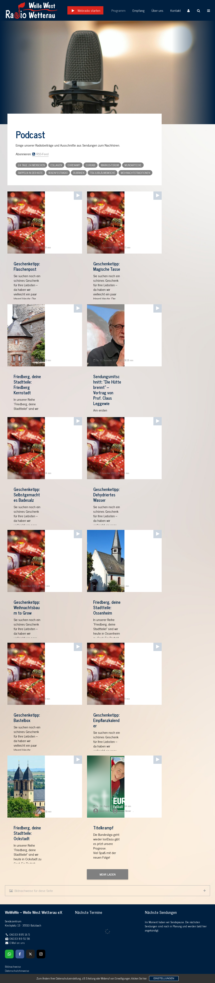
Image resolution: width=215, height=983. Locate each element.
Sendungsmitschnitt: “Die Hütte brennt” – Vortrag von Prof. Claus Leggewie (107, 390)
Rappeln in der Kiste (30, 173)
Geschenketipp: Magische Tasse (106, 266)
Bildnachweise (13, 966)
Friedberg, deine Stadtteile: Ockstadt (27, 833)
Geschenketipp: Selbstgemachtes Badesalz (27, 495)
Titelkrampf (103, 827)
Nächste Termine (88, 912)
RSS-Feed (40, 153)
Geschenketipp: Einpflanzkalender (106, 720)
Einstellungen (163, 978)
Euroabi (90, 165)
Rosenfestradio (58, 173)
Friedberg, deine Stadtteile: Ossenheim (107, 607)
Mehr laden (108, 874)
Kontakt (175, 10)
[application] (78, 194)
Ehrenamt (74, 165)
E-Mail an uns (17, 942)
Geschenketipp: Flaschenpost (27, 266)
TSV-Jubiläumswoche (102, 173)
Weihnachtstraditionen (135, 173)
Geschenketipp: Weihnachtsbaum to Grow (27, 607)
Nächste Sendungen (161, 912)
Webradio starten (89, 10)
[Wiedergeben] (77, 194)
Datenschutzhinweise (17, 970)
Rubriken (78, 173)
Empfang (139, 10)
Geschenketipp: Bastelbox (27, 717)
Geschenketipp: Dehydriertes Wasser (106, 495)
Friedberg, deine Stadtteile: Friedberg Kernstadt (27, 384)
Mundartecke (132, 165)
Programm (118, 10)
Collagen (56, 165)
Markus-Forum (110, 165)
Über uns (157, 10)
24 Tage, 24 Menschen (31, 165)
